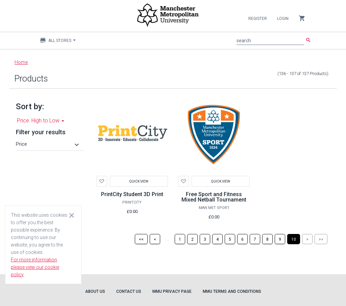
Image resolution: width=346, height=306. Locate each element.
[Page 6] (242, 239)
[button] (48, 144)
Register (257, 18)
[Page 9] (280, 239)
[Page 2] (192, 239)
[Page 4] (217, 239)
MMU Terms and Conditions (232, 291)
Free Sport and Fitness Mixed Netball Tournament (213, 197)
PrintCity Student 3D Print (132, 194)
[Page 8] (267, 239)
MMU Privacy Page (172, 291)
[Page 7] (255, 239)
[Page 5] (230, 239)
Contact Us (128, 291)
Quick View (138, 181)
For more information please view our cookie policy (35, 267)
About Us (95, 291)
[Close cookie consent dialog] (72, 215)
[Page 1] (180, 239)
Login (283, 18)
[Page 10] (293, 239)
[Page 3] (205, 239)
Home (21, 62)
